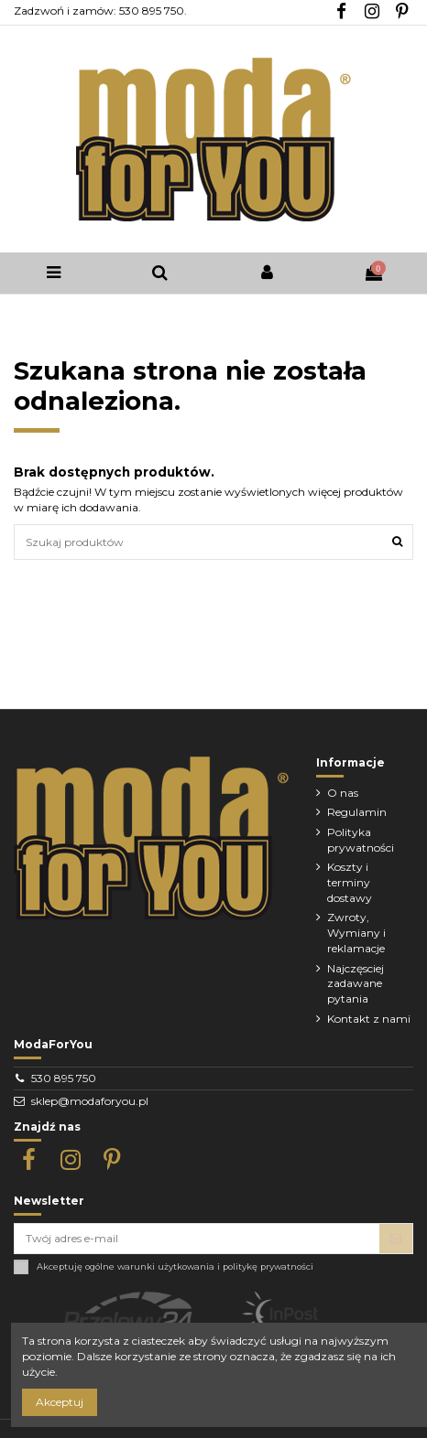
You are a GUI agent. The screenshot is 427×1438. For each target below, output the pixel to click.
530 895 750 (63, 1078)
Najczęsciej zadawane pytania (355, 983)
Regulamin (357, 812)
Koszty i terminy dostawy (349, 882)
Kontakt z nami (369, 1018)
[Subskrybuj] (395, 1238)
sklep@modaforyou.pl (89, 1101)
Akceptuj (59, 1402)
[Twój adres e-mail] (197, 1238)
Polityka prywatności (360, 839)
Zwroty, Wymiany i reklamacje (356, 932)
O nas (342, 792)
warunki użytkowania (165, 1266)
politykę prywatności (268, 1266)
